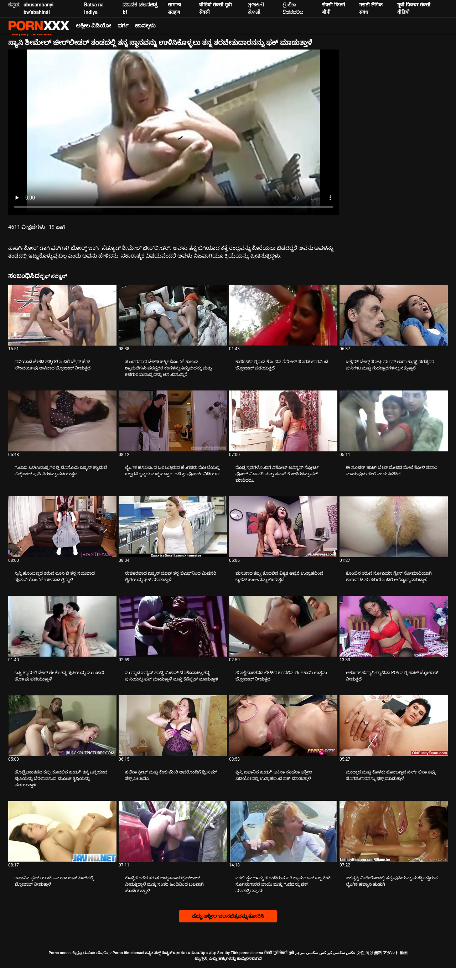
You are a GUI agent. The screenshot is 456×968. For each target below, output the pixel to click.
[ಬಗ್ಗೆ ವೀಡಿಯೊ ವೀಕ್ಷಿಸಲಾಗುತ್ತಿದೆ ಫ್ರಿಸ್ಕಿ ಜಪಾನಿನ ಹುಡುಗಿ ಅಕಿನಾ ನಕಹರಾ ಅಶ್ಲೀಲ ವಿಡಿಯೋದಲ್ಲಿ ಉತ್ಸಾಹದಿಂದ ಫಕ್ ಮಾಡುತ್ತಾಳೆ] (283, 725)
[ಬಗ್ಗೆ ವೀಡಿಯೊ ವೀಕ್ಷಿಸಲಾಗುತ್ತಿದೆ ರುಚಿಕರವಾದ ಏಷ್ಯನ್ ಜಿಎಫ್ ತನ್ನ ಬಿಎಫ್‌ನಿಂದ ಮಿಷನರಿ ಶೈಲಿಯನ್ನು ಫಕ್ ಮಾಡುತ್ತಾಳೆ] (173, 526)
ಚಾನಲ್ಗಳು (145, 25)
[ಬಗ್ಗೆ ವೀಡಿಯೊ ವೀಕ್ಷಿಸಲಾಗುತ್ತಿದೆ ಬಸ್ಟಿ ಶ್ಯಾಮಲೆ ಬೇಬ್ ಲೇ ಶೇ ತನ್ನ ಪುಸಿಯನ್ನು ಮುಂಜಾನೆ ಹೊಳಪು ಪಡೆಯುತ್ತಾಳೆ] (62, 626)
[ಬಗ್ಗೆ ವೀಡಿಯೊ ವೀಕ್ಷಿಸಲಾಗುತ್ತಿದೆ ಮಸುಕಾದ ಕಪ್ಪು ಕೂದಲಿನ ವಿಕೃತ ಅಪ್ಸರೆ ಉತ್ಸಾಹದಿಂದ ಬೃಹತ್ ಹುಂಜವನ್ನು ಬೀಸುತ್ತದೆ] (283, 526)
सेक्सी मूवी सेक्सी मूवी (279, 953)
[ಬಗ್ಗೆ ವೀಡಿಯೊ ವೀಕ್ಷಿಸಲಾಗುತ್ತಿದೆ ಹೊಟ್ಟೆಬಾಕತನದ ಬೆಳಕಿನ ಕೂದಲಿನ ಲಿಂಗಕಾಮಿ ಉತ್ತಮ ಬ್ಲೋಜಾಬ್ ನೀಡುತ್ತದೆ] (283, 626)
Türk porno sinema (246, 953)
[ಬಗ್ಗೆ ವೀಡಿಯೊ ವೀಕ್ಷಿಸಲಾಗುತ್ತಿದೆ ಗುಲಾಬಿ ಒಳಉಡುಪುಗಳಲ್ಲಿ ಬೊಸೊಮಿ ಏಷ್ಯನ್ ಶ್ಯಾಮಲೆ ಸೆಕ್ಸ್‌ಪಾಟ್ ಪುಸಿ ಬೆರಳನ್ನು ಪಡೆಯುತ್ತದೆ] (62, 420)
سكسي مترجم (306, 953)
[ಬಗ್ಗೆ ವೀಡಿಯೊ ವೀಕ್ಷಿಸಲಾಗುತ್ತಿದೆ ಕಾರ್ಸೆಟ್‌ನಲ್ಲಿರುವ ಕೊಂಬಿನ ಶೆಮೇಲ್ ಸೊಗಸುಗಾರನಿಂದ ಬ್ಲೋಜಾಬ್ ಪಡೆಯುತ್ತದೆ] (283, 315)
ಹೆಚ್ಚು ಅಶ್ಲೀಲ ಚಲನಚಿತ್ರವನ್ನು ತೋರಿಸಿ (228, 916)
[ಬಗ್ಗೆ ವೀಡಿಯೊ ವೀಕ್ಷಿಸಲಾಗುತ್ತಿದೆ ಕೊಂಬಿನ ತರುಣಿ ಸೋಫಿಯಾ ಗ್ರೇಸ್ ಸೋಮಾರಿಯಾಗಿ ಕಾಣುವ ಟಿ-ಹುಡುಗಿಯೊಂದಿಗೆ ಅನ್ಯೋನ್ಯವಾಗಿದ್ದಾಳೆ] (394, 526)
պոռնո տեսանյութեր (194, 953)
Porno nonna (59, 953)
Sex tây (223, 953)
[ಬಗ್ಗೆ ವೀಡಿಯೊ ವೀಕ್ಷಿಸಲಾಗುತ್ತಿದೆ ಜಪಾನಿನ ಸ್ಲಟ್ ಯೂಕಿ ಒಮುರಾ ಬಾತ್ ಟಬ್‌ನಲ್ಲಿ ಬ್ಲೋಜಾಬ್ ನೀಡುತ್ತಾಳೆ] (62, 831)
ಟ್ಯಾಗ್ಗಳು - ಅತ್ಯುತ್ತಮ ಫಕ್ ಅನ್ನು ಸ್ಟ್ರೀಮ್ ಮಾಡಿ (38, 26)
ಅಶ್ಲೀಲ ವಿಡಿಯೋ (93, 25)
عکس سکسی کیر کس (337, 953)
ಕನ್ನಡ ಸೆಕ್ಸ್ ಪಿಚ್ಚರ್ (158, 953)
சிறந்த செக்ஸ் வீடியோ (92, 953)
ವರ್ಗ (123, 25)
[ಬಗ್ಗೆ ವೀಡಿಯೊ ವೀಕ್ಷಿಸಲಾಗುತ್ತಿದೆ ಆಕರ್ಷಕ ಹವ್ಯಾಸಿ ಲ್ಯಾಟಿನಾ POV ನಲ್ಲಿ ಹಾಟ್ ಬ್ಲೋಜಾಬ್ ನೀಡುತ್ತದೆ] (394, 626)
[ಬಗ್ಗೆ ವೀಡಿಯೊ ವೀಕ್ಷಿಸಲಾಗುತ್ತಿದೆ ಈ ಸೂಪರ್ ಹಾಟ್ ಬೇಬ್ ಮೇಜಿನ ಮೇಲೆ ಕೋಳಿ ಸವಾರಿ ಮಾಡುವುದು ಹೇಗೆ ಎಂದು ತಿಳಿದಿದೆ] (394, 420)
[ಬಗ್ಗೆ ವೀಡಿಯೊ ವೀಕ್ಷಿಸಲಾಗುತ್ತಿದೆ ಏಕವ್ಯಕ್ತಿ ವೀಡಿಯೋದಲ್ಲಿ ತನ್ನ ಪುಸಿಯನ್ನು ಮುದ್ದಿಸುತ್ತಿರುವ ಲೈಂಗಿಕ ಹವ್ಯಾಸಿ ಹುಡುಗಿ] (394, 831)
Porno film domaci (128, 953)
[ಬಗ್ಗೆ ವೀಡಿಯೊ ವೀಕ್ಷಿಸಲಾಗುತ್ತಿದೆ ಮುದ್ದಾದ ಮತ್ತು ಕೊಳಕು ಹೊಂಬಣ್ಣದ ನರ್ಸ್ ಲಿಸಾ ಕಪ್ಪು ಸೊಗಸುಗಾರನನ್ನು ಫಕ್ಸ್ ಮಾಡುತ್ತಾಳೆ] (394, 725)
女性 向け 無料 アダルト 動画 (382, 953)
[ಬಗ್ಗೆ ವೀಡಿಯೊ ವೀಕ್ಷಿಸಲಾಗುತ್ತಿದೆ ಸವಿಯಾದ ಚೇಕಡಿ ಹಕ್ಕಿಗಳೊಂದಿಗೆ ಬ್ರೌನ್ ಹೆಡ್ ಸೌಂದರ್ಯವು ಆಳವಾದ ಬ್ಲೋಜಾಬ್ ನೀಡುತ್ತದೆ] (62, 315)
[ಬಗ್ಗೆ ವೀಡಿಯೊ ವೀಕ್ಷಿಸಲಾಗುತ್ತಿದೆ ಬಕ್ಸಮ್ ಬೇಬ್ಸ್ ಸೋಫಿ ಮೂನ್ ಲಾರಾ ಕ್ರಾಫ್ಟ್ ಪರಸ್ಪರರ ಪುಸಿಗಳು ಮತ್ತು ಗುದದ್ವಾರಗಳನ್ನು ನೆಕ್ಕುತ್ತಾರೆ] (394, 315)
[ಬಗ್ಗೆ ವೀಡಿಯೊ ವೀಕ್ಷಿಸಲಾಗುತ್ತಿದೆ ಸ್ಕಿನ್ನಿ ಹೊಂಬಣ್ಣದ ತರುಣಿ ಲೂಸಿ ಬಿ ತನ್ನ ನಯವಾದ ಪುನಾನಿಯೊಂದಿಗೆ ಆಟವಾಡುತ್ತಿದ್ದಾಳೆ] (62, 526)
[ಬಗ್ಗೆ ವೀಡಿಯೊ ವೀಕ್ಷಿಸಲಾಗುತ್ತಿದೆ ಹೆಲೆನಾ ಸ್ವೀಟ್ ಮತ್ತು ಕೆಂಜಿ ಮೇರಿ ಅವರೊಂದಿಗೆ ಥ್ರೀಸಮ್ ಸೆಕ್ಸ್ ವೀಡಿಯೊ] (173, 725)
